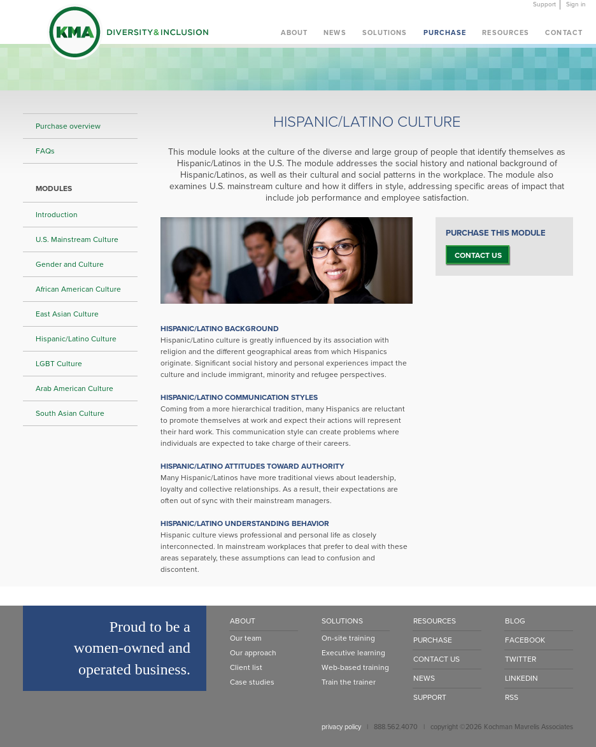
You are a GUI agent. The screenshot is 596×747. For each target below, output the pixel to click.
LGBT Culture (59, 363)
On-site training (348, 638)
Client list (246, 667)
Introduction (57, 214)
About (294, 33)
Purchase (445, 33)
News (334, 33)
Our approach (253, 652)
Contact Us (436, 659)
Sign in (576, 4)
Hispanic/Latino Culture (76, 338)
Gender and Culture (70, 264)
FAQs (45, 150)
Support (544, 4)
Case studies (252, 682)
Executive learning (353, 652)
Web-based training (355, 667)
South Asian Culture (70, 413)
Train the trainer (349, 682)
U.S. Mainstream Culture (77, 239)
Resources (505, 33)
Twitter (520, 659)
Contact (564, 33)
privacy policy (341, 727)
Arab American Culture (74, 388)
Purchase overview (68, 126)
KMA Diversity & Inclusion (127, 34)
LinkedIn (521, 678)
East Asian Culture (67, 313)
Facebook (525, 640)
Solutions (385, 33)
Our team (246, 638)
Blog (515, 620)
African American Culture (78, 289)
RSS (511, 697)
